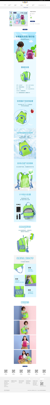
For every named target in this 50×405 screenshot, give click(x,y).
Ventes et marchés (22, 5)
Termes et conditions (34, 384)
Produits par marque (26, 7)
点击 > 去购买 (25, 366)
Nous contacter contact (35, 382)
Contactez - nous (33, 5)
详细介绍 (25, 29)
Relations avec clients (20, 382)
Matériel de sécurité (27, 382)
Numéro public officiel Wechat (43, 386)
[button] (11, 10)
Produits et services (15, 5)
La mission (5, 385)
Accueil (41, 381)
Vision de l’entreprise (6, 384)
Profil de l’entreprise (6, 382)
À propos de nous (10, 5)
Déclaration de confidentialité (35, 385)
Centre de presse (28, 5)
